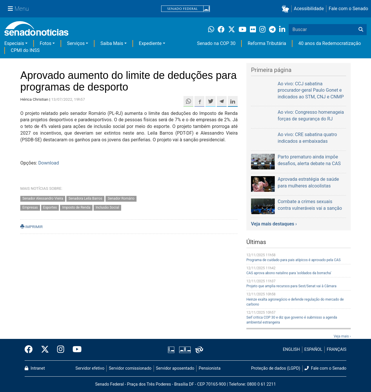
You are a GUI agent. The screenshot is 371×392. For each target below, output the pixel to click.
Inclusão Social (107, 207)
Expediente (150, 43)
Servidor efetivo (89, 368)
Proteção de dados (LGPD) (275, 368)
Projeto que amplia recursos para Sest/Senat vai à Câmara (291, 286)
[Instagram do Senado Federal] (60, 350)
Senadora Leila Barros (85, 198)
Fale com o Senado (348, 8)
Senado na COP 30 (216, 43)
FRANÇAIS (336, 349)
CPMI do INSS (25, 50)
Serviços (76, 43)
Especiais (14, 43)
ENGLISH (291, 349)
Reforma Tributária (267, 43)
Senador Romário (121, 198)
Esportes (50, 207)
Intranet (35, 368)
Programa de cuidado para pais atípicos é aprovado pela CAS (293, 260)
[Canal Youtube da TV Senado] (75, 350)
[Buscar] (361, 29)
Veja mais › (342, 336)
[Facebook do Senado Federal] (31, 350)
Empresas (30, 207)
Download (48, 163)
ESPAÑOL (313, 349)
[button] (286, 9)
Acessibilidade (309, 8)
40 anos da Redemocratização (329, 43)
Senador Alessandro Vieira (42, 198)
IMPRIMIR (31, 226)
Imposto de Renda (76, 207)
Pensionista (210, 368)
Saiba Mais (111, 43)
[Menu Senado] (18, 9)
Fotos (45, 43)
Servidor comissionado (130, 368)
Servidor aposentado (175, 368)
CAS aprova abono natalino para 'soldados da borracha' (288, 273)
